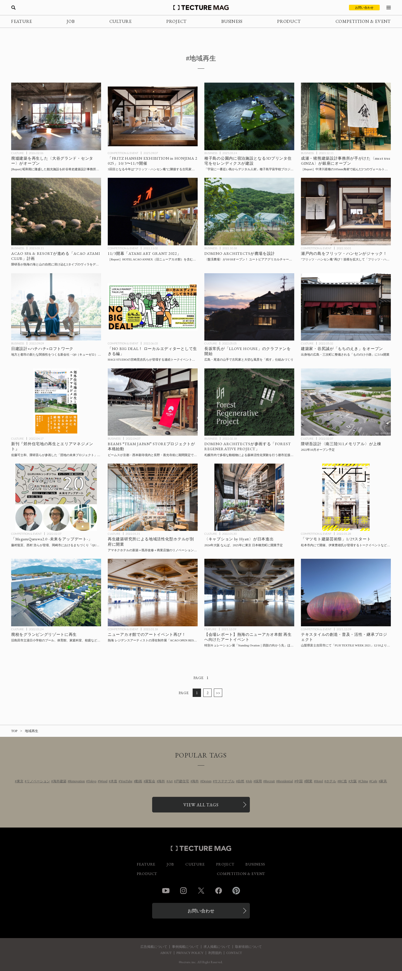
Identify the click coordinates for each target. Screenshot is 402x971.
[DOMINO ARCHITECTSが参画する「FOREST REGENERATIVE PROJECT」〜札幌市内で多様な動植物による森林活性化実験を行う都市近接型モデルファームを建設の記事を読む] (249, 402)
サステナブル (224, 781)
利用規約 (215, 953)
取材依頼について (248, 946)
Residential (285, 781)
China (364, 781)
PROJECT (176, 21)
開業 (309, 781)
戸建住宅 (182, 781)
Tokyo (92, 781)
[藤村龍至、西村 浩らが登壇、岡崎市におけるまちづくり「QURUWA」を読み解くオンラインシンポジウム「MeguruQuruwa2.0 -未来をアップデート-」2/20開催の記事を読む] (56, 497)
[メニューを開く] (388, 7)
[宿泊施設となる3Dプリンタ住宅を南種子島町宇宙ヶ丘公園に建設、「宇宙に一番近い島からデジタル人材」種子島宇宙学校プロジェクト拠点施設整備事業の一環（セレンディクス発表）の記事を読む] (249, 116)
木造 (114, 781)
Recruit (270, 781)
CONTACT (234, 953)
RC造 (343, 781)
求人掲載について (217, 946)
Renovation (77, 781)
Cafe (374, 781)
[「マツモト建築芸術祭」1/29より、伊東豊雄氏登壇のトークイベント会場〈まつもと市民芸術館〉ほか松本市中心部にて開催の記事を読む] (346, 497)
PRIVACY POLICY (190, 953)
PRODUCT (289, 21)
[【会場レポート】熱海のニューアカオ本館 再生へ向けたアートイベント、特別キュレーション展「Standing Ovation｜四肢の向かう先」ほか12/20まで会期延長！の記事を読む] (249, 592)
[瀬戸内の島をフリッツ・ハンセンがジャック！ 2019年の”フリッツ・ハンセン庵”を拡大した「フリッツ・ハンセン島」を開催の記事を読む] (346, 211)
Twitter (201, 891)
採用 (258, 781)
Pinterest (236, 891)
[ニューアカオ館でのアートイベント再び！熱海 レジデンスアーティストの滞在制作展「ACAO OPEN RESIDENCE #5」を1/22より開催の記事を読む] (153, 592)
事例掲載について (185, 946)
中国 (299, 781)
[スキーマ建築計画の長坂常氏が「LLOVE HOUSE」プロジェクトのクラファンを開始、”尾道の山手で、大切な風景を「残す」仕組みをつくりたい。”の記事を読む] (249, 307)
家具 (383, 781)
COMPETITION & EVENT (363, 21)
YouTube (126, 781)
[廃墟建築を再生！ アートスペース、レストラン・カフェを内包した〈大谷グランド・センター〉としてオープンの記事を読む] (56, 116)
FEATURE (21, 21)
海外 (161, 781)
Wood (103, 781)
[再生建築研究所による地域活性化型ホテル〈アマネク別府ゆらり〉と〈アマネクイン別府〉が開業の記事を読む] (153, 497)
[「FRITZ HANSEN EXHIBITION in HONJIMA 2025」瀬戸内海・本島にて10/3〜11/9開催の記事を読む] (153, 116)
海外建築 (59, 781)
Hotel (319, 781)
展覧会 (150, 781)
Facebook (218, 891)
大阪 (353, 781)
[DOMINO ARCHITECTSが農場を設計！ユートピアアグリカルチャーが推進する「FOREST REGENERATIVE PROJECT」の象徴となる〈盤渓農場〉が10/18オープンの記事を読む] (249, 211)
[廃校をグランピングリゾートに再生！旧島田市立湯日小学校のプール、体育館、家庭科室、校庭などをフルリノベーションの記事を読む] (56, 592)
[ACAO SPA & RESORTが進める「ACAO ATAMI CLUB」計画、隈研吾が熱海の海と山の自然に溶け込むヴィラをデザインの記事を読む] (56, 211)
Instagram (183, 891)
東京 (20, 781)
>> (218, 692)
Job (249, 781)
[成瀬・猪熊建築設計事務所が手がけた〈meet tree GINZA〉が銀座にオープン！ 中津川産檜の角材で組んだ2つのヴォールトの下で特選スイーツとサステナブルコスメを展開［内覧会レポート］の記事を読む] (346, 116)
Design (206, 781)
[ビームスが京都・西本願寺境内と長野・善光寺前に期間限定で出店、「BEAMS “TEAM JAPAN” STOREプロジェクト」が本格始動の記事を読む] (153, 402)
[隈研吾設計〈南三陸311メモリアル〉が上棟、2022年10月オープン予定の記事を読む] (346, 402)
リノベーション (38, 781)
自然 (241, 781)
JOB (71, 21)
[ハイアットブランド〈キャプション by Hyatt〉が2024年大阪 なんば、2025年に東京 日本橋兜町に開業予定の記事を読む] (249, 497)
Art (170, 781)
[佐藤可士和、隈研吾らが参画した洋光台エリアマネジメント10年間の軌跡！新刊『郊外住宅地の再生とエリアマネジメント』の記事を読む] (56, 402)
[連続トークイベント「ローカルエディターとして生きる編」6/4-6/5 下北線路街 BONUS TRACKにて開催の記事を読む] (153, 307)
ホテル (331, 781)
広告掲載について (153, 946)
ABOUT (165, 953)
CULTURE (120, 21)
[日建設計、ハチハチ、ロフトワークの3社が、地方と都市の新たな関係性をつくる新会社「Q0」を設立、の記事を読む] (56, 307)
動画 (138, 781)
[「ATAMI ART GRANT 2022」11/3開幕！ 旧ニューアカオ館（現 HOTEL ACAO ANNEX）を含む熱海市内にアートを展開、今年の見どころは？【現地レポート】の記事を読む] (153, 211)
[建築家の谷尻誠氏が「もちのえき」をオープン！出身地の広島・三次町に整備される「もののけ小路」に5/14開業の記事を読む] (346, 307)
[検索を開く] (13, 7)
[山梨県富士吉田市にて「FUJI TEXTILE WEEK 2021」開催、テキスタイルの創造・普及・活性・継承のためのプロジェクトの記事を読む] (346, 592)
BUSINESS (232, 21)
